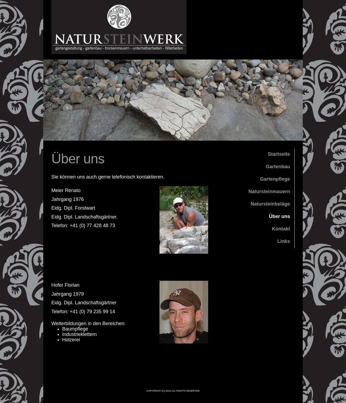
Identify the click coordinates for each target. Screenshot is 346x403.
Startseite (279, 154)
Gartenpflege (275, 179)
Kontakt (281, 229)
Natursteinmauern (269, 191)
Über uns (279, 216)
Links (283, 241)
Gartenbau (278, 166)
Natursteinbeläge (270, 204)
